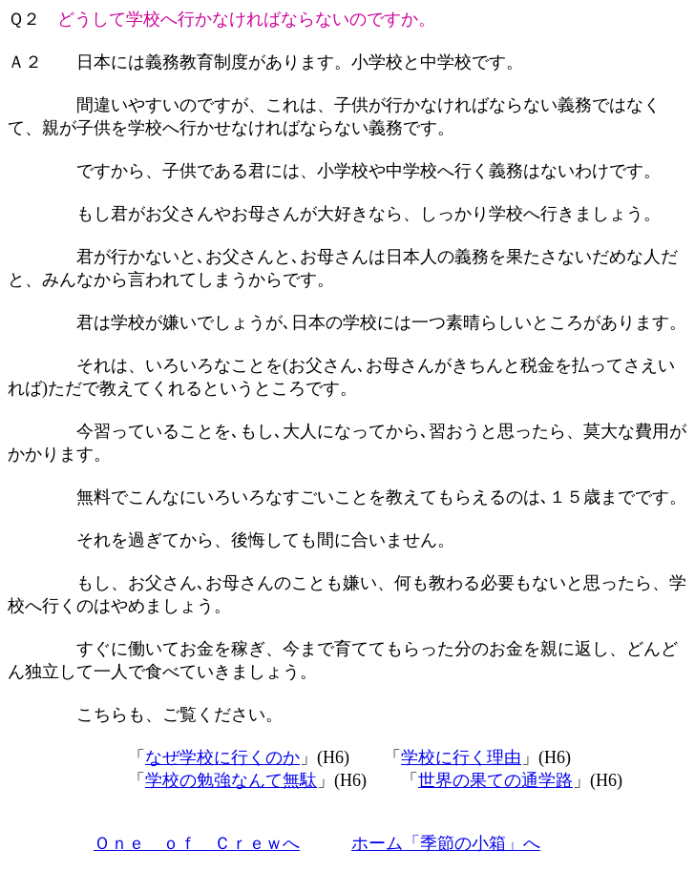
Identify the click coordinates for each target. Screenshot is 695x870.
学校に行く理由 (461, 757)
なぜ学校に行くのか (222, 757)
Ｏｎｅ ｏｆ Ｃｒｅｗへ (197, 843)
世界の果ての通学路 (495, 780)
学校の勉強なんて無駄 (231, 780)
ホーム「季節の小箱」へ (445, 843)
